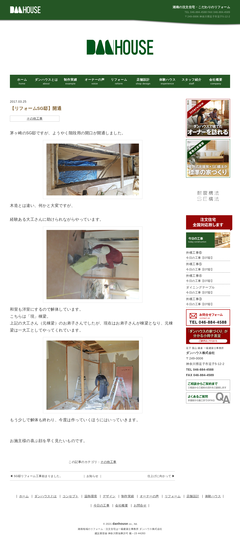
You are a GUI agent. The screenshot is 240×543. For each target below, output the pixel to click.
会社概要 (121, 505)
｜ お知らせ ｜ (92, 476)
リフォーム (173, 496)
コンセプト (71, 496)
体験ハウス (213, 496)
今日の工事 (102, 505)
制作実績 (127, 496)
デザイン (109, 496)
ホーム (24, 496)
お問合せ (140, 505)
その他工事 (35, 118)
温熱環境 (90, 496)
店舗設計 (192, 496)
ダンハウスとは (45, 496)
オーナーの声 (149, 496)
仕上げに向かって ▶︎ (161, 476)
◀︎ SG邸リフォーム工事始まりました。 (36, 476)
